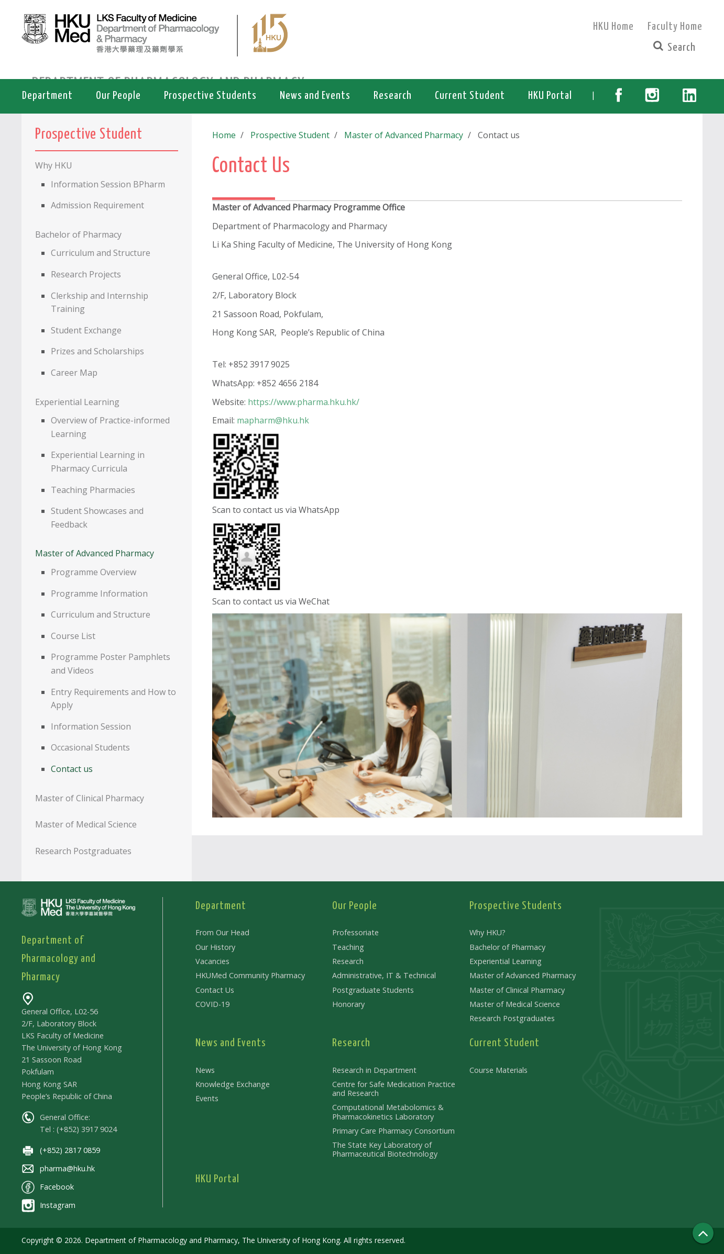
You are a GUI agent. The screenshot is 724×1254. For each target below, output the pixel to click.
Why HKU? (487, 932)
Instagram (48, 1205)
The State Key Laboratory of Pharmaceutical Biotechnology (384, 1149)
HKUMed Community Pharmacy (250, 975)
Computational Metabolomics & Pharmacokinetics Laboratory (388, 1111)
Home (224, 135)
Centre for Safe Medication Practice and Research (393, 1088)
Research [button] (393, 96)
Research (348, 961)
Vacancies (212, 961)
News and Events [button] (315, 96)
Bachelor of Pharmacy (507, 947)
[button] (618, 96)
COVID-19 (212, 1004)
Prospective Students (515, 906)
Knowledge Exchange (232, 1084)
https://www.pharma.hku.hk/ (303, 402)
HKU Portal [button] (550, 96)
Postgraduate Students (373, 990)
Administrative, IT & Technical (384, 975)
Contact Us (214, 990)
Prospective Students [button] (210, 96)
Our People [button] (118, 96)
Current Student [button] (470, 96)
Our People (354, 906)
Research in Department (374, 1070)
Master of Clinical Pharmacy (517, 990)
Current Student (504, 1043)
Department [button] (47, 96)
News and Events (230, 1043)
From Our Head (222, 932)
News (205, 1070)
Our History (215, 947)
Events (206, 1098)
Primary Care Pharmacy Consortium (393, 1131)
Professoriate (355, 932)
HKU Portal (217, 1179)
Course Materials (498, 1070)
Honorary (348, 1004)
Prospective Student (287, 135)
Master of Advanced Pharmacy (399, 135)
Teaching (348, 947)
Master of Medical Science (514, 1004)
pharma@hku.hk (58, 1168)
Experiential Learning (505, 961)
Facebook (47, 1187)
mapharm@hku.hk (273, 420)
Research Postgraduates (512, 1018)
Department (220, 906)
